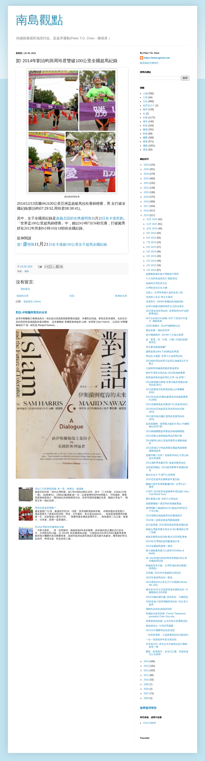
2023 (147, 178)
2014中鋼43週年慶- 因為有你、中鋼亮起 (167, 597)
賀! (20, 244)
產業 (145, 141)
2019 (147, 196)
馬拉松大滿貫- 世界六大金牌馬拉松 (164, 356)
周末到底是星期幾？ (45, 507)
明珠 (30, 244)
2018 (147, 201)
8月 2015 (151, 237)
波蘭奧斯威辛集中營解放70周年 (162, 274)
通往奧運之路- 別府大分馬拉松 (162, 498)
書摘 (145, 129)
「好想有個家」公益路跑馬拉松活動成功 (167, 634)
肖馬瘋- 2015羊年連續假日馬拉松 (163, 572)
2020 (147, 192)
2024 (147, 173)
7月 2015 (151, 242)
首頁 (72, 295)
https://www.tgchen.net (157, 57)
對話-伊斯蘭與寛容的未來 (31, 312)
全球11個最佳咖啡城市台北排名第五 (165, 306)
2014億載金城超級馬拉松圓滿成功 (164, 515)
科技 (145, 125)
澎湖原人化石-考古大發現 (159, 297)
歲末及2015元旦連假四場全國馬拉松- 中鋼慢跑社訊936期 (167, 591)
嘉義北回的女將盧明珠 (73, 218)
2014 (147, 661)
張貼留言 (25, 289)
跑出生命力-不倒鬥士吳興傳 (160, 474)
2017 (147, 206)
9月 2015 (151, 233)
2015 (147, 215)
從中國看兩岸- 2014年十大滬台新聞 (164, 334)
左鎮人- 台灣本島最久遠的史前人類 (164, 292)
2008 (147, 689)
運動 (26, 271)
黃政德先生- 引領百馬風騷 (159, 625)
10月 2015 (152, 228)
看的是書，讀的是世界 (158, 330)
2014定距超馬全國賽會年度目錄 (163, 479)
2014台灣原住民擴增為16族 (49, 527)
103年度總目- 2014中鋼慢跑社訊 (163, 325)
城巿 (145, 121)
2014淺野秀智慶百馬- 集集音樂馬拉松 (166, 462)
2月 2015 (151, 265)
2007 (147, 693)
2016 (147, 210)
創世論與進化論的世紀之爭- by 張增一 (166, 377)
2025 (147, 169)
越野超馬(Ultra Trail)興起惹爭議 (162, 351)
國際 (145, 137)
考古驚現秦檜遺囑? (156, 347)
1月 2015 (151, 270)
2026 (147, 164)
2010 (147, 679)
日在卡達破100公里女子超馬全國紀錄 (77, 244)
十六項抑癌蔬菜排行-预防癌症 (161, 278)
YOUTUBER (149, 723)
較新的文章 (23, 295)
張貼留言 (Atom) (32, 301)
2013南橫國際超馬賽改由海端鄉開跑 (165, 431)
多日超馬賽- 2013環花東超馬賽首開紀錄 (167, 524)
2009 (147, 684)
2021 (147, 187)
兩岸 (145, 109)
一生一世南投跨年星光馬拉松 (161, 639)
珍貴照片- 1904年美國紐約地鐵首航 (164, 301)
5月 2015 (151, 251)
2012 (147, 670)
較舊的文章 (121, 295)
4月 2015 (151, 256)
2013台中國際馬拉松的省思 (160, 630)
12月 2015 (152, 219)
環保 (145, 149)
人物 (145, 93)
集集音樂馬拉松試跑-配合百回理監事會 (166, 536)
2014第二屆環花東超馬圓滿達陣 (163, 520)
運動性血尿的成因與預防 (159, 609)
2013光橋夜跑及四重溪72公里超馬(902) (167, 404)
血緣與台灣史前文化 (156, 283)
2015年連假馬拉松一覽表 (159, 577)
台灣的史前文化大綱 (156, 287)
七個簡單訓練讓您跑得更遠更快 (162, 368)
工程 (145, 97)
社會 (145, 117)
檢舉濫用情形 (148, 707)
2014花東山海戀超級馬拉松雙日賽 (164, 435)
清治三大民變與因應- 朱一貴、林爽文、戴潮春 (59, 488)
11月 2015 (152, 224)
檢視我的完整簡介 (149, 63)
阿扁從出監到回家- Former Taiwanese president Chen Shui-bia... (166, 615)
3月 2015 (151, 260)
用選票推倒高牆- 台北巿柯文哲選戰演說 (166, 621)
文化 (145, 101)
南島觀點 (39, 20)
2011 (147, 675)
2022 (147, 183)
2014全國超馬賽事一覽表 (159, 546)
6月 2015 (151, 247)
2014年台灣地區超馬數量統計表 (163, 541)
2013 (147, 666)
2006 (147, 698)
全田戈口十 (149, 105)
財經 (145, 133)
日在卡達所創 (112, 218)
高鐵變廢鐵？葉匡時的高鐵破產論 (163, 503)
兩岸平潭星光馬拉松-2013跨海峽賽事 (165, 372)
